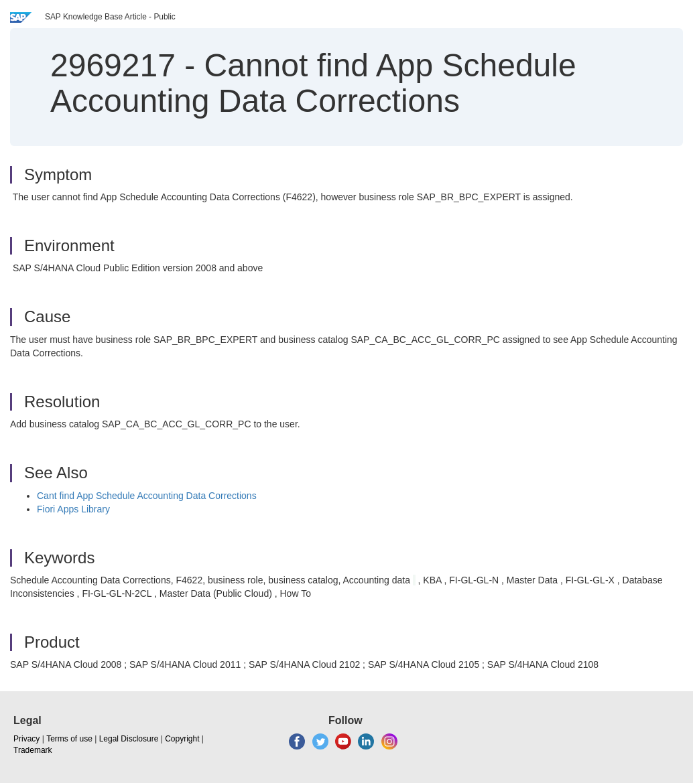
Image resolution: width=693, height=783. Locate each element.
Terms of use (69, 738)
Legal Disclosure (129, 738)
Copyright (182, 738)
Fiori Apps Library (73, 509)
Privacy (26, 738)
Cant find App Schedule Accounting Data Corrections (147, 495)
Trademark (32, 750)
